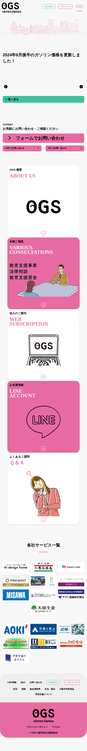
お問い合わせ (35, 682)
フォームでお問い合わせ (36, 138)
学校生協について (43, 694)
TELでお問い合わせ (65, 148)
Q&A (23, 682)
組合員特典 (35, 689)
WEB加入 (49, 6)
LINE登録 (11, 682)
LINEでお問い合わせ (22, 148)
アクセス (56, 740)
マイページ (65, 6)
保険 (23, 689)
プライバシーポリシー (37, 740)
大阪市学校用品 (66, 689)
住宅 (15, 689)
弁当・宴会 (50, 689)
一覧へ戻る (12, 99)
